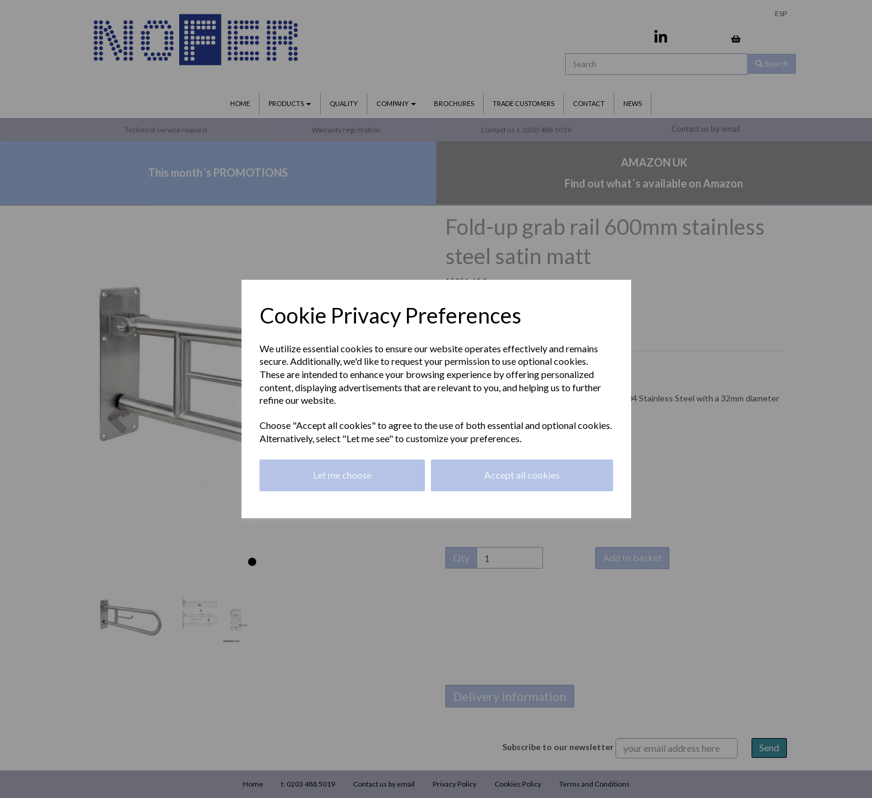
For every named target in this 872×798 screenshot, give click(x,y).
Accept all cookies (522, 474)
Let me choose (342, 474)
